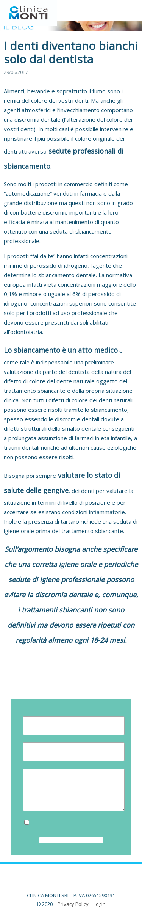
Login (100, 904)
